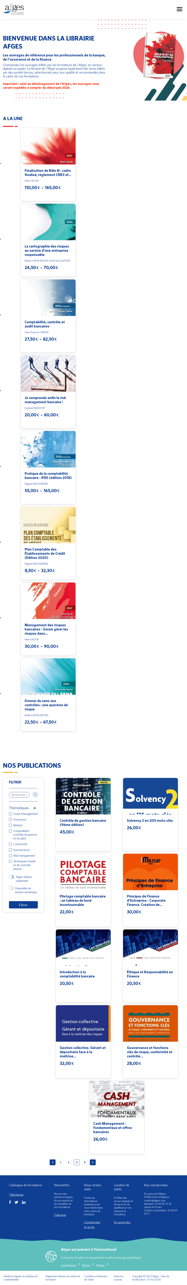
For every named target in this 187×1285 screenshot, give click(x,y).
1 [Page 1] (60, 1162)
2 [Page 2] (68, 1162)
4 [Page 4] (85, 1162)
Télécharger (16, 1194)
